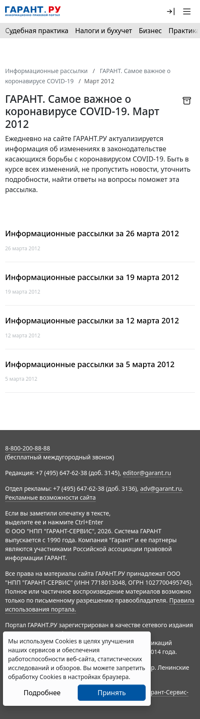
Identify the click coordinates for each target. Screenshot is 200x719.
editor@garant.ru (147, 473)
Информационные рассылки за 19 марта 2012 (92, 277)
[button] (171, 11)
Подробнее (41, 692)
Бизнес (150, 30)
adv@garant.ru (161, 488)
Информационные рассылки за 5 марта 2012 (90, 364)
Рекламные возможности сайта (50, 497)
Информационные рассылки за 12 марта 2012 (92, 321)
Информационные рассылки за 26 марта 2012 (92, 233)
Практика (184, 30)
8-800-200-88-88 (27, 448)
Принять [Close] (112, 692)
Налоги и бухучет (103, 30)
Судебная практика (36, 30)
